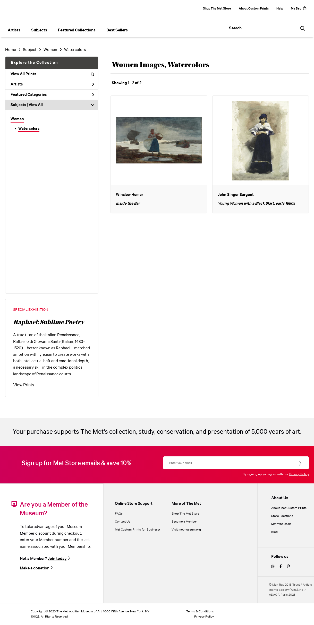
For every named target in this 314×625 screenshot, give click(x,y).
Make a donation (34, 568)
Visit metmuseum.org (186, 529)
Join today (57, 558)
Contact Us (122, 521)
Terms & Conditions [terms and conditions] (200, 611)
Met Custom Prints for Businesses (138, 529)
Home (10, 50)
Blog (274, 532)
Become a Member (184, 521)
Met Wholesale (281, 524)
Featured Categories (52, 94)
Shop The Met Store (217, 8)
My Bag (298, 8)
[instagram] (272, 567)
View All (36, 105)
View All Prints (52, 74)
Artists (52, 84)
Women (17, 119)
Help (279, 8)
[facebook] (280, 567)
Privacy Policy (299, 474)
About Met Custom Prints (289, 508)
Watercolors (28, 128)
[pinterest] (288, 567)
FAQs (119, 513)
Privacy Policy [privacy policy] (204, 616)
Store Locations (282, 516)
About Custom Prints (254, 8)
